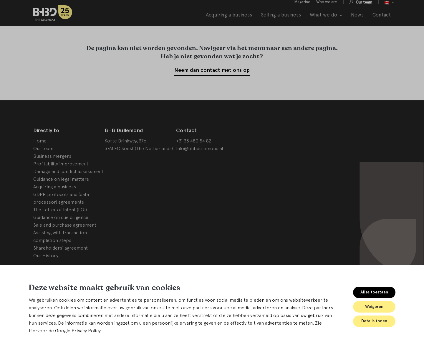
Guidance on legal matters (61, 193)
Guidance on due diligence (60, 232)
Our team (363, 8)
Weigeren (374, 306)
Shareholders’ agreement (60, 262)
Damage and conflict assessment (68, 186)
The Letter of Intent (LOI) (60, 224)
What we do (323, 21)
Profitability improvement (60, 178)
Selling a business (281, 21)
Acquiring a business (229, 21)
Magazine (302, 8)
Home (40, 155)
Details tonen (374, 320)
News (357, 21)
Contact (381, 21)
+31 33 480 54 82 (193, 155)
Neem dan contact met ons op (212, 85)
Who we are (326, 8)
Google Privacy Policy (77, 330)
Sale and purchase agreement (64, 239)
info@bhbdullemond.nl (199, 163)
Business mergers (52, 170)
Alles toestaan (374, 292)
